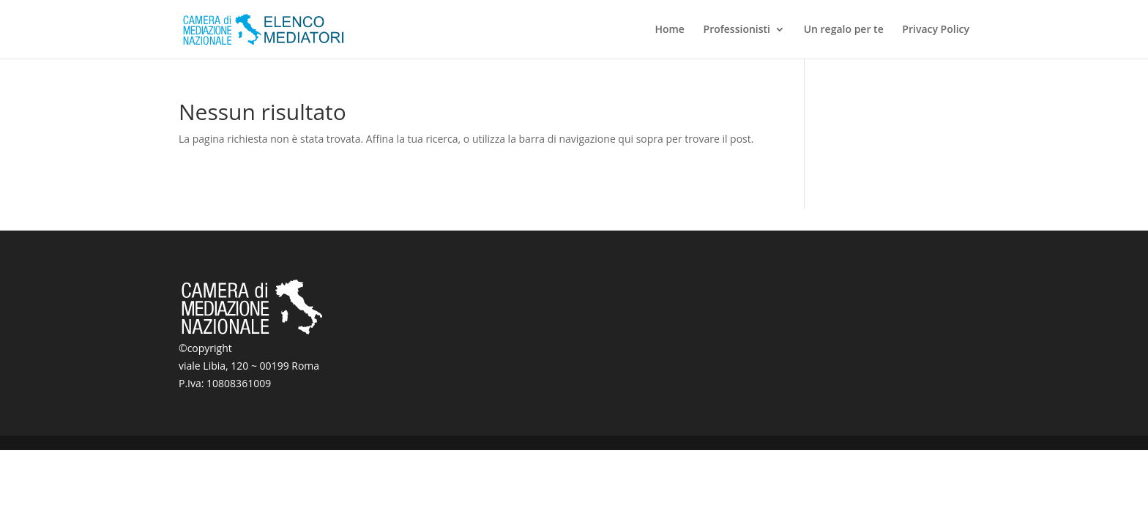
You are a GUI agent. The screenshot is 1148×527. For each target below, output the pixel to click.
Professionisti (737, 30)
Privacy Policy (935, 30)
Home (670, 30)
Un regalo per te (844, 30)
